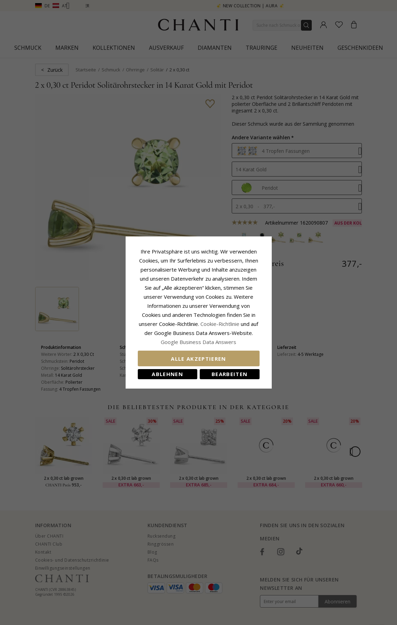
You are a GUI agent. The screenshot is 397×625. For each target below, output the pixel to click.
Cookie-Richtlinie (219, 323)
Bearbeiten (230, 373)
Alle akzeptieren (198, 358)
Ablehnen (167, 373)
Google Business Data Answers (198, 341)
